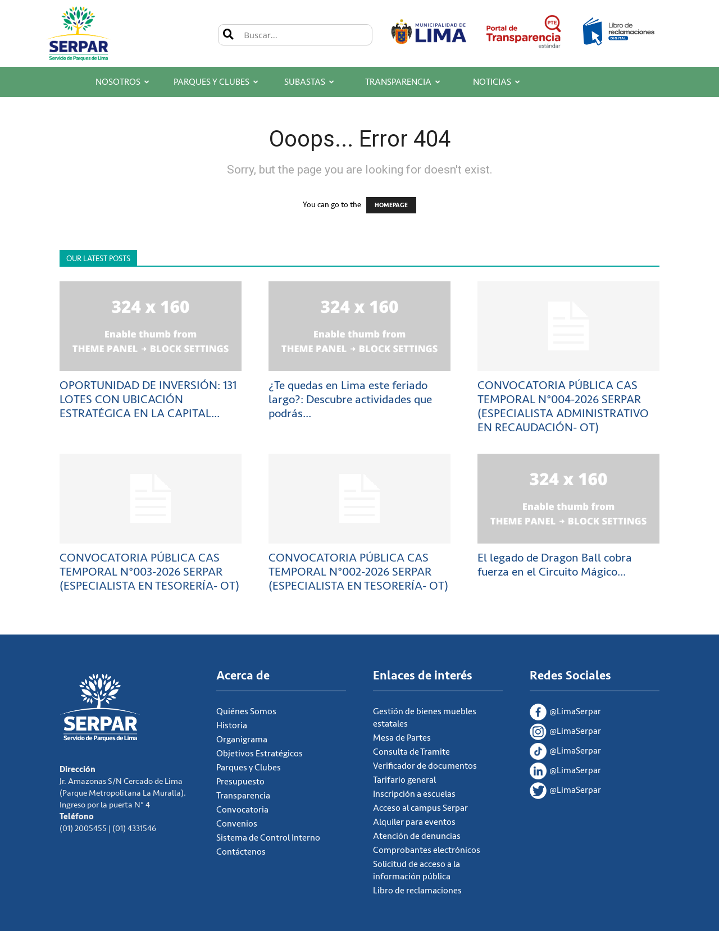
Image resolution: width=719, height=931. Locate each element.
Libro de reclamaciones (417, 890)
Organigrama (241, 739)
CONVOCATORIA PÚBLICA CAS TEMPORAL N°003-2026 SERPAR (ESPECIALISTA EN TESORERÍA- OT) (149, 572)
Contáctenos (241, 851)
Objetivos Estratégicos (259, 753)
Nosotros (122, 82)
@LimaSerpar (565, 712)
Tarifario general (404, 780)
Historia (231, 725)
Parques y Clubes (216, 82)
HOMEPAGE (391, 205)
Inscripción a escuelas (414, 794)
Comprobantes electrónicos (426, 850)
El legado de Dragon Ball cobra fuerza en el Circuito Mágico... (554, 565)
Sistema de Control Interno (268, 837)
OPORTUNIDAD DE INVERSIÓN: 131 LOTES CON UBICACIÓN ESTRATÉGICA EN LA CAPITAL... (148, 399)
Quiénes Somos (246, 711)
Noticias (496, 82)
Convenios (236, 823)
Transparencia (402, 82)
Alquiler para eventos (414, 822)
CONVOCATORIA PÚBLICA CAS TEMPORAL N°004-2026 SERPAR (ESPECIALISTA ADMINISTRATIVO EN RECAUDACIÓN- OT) (563, 406)
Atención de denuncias (417, 836)
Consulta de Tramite (411, 751)
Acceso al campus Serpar (420, 808)
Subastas (309, 82)
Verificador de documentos (425, 766)
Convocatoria (242, 809)
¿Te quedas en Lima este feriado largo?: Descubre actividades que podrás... (350, 399)
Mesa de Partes (402, 737)
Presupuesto (240, 781)
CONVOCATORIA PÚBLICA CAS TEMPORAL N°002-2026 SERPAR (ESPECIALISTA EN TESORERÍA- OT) (358, 572)
